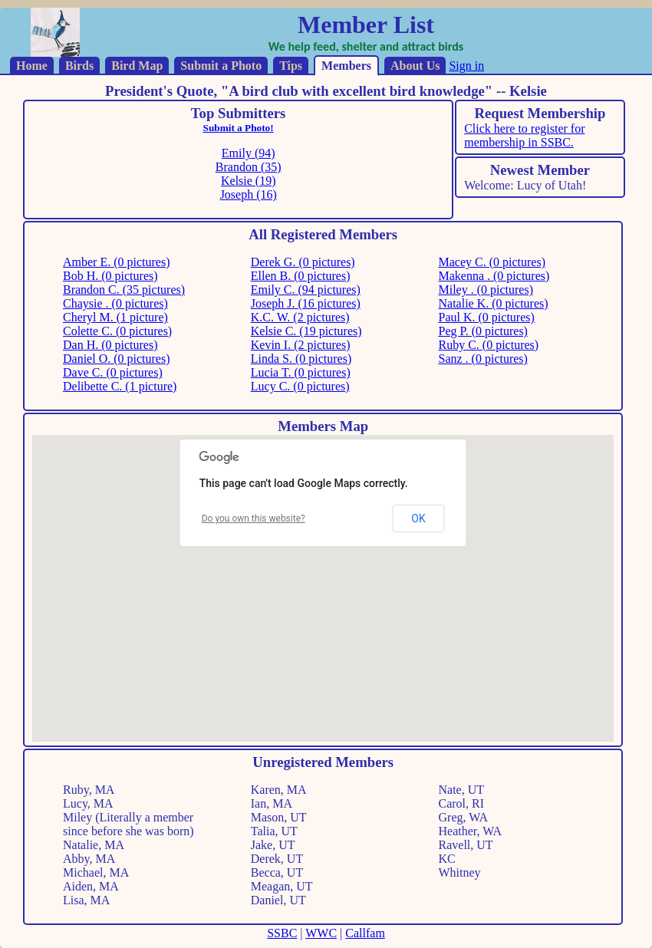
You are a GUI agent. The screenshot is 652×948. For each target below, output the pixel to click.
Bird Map (137, 65)
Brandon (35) (249, 166)
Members (346, 65)
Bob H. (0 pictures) (110, 275)
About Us (415, 65)
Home (32, 65)
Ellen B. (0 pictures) (301, 275)
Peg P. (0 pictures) (483, 330)
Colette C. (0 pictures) (117, 330)
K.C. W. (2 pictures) (300, 317)
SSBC (282, 933)
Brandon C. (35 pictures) (124, 289)
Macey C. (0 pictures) (492, 261)
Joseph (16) (248, 194)
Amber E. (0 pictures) (116, 261)
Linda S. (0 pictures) (301, 358)
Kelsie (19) (248, 180)
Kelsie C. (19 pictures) (306, 330)
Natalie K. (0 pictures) (493, 303)
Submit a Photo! (238, 127)
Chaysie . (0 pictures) (115, 303)
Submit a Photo (221, 65)
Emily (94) (248, 153)
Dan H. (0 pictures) (110, 344)
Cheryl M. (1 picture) (115, 317)
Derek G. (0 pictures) (303, 261)
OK (418, 518)
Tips (290, 65)
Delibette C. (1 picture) (119, 386)
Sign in (466, 65)
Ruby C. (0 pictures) (489, 344)
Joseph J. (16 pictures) (306, 303)
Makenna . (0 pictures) (494, 275)
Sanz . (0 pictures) (483, 358)
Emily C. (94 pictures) (306, 289)
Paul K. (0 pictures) (487, 317)
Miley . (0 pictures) (486, 289)
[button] (529, 497)
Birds (79, 65)
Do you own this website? (253, 518)
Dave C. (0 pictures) (113, 372)
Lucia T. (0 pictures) (301, 372)
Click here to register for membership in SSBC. (524, 135)
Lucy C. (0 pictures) (300, 386)
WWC (321, 933)
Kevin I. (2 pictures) (301, 344)
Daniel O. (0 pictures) (116, 358)
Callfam (365, 933)
